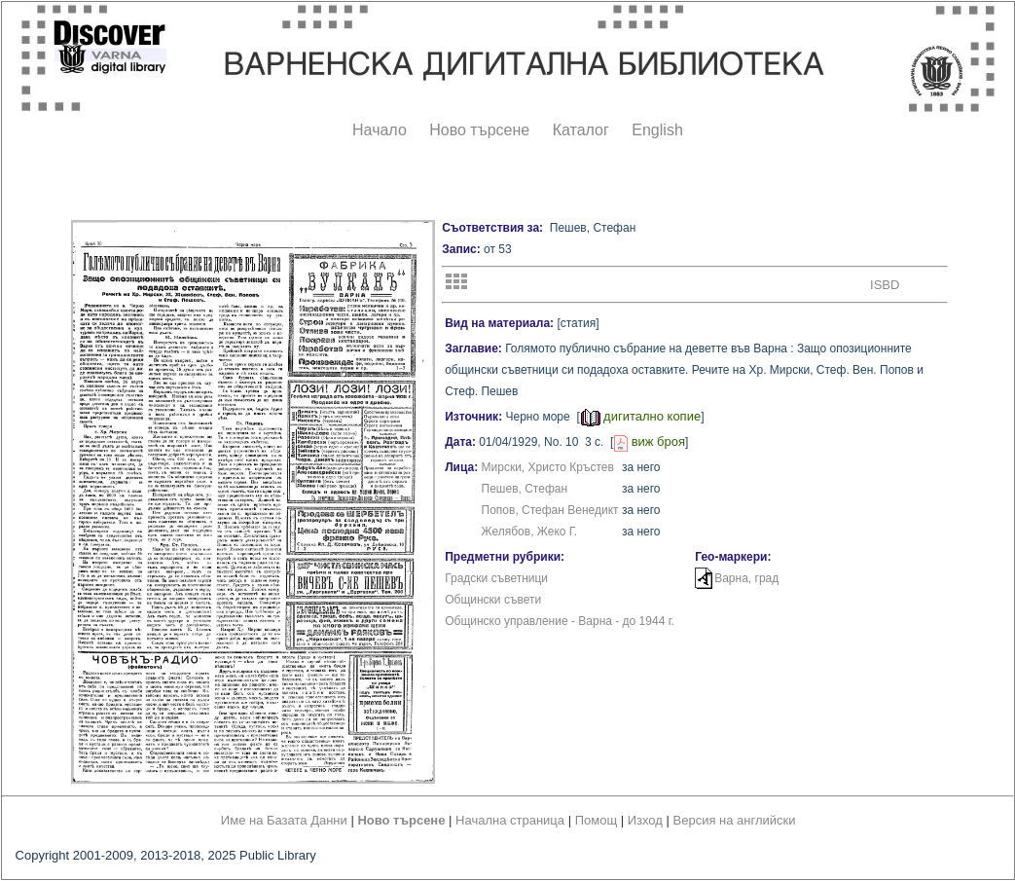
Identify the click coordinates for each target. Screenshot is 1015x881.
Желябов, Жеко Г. (530, 531)
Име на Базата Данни (284, 820)
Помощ (596, 820)
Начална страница (509, 820)
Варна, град (746, 578)
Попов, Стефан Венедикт (550, 510)
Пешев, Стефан (525, 489)
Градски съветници (496, 578)
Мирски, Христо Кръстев (548, 467)
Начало (379, 130)
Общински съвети (493, 599)
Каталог (581, 130)
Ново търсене (479, 130)
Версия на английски (734, 820)
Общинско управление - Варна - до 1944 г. (559, 621)
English (657, 130)
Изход (645, 820)
